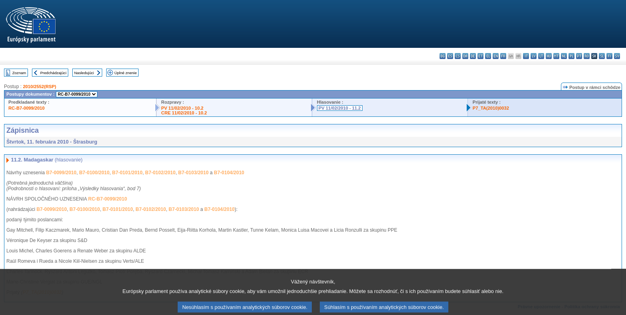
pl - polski (571, 56)
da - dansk (465, 56)
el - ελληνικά (488, 56)
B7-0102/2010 (160, 172)
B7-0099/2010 (61, 172)
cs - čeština (458, 56)
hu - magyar (549, 56)
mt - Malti (556, 56)
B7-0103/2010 (193, 172)
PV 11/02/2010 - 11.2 (340, 108)
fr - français (503, 56)
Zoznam (19, 73)
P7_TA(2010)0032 (491, 108)
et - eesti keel (480, 56)
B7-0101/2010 (127, 172)
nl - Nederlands (564, 56)
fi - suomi (609, 56)
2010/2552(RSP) (39, 86)
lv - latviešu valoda (534, 56)
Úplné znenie (126, 73)
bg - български (443, 56)
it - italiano (526, 56)
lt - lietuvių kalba (541, 56)
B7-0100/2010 (94, 172)
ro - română (587, 56)
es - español (450, 56)
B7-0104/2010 (229, 172)
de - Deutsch (473, 56)
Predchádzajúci (53, 73)
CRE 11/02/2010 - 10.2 (184, 112)
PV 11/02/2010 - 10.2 (182, 108)
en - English (496, 56)
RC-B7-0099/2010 (26, 108)
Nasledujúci (84, 73)
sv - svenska (617, 56)
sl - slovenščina (602, 56)
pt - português (579, 56)
